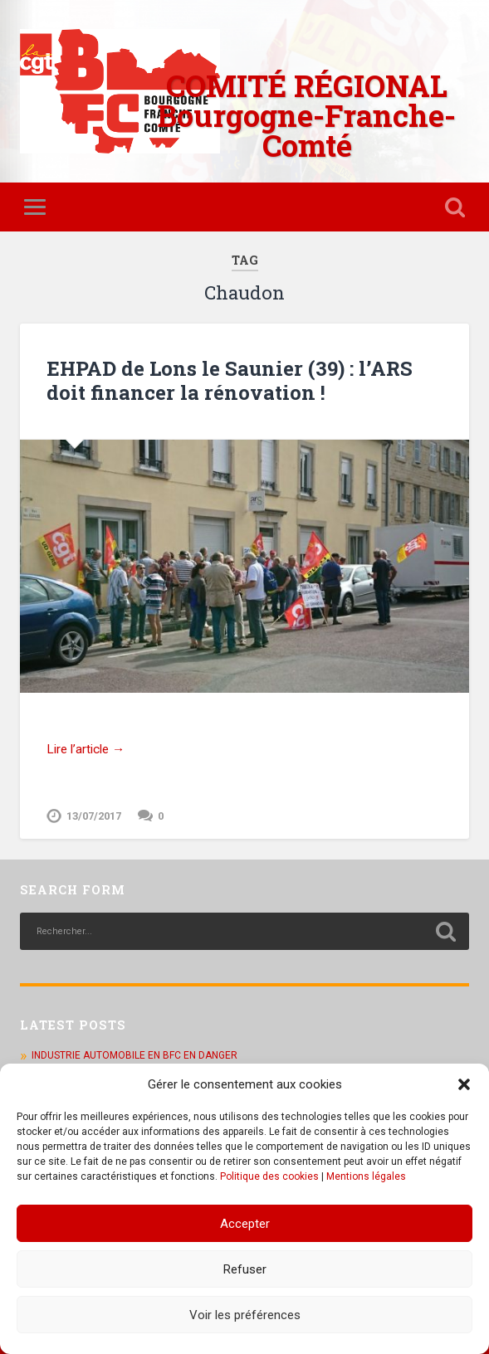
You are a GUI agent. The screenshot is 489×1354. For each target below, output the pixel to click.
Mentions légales (366, 1176)
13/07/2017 (93, 816)
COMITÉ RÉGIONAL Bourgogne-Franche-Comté (307, 115)
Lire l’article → (85, 749)
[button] (464, 1084)
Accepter (245, 1223)
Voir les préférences (245, 1315)
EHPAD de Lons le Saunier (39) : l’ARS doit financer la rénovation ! (229, 380)
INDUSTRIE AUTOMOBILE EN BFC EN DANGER (134, 1055)
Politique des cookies (269, 1176)
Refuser (245, 1269)
